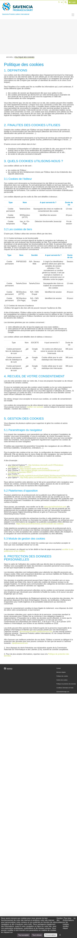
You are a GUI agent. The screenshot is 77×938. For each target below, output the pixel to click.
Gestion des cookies (61, 680)
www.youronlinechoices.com (55, 507)
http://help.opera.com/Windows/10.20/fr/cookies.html (40, 477)
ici (74, 918)
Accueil (9, 57)
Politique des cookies (62, 676)
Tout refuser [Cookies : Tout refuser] (37, 935)
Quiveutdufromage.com (62, 691)
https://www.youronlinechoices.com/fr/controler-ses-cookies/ (39, 524)
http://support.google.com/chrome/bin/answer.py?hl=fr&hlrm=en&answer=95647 (34, 471)
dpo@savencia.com (20, 643)
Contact (58, 668)
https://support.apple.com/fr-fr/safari (34, 469)
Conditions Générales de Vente (64, 687)
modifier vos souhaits (35, 407)
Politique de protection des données (66, 684)
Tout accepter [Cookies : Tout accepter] (23, 935)
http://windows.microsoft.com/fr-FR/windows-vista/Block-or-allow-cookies (36, 466)
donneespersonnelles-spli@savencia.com (36, 631)
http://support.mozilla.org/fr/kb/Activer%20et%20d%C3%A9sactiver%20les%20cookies (42, 476)
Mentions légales (61, 672)
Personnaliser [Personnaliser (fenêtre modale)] (50, 935)
